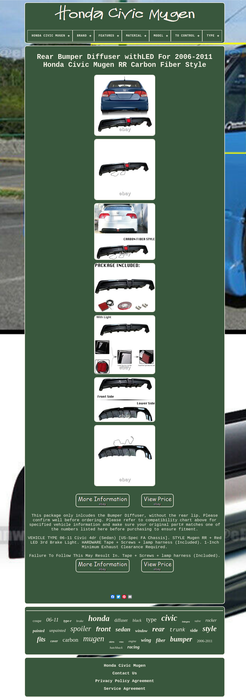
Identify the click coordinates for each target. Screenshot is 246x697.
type (151, 619)
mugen (93, 638)
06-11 (52, 620)
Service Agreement (124, 688)
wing (146, 640)
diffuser (121, 620)
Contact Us (124, 673)
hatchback (116, 647)
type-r (67, 621)
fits (41, 639)
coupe (37, 621)
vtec (121, 641)
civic (169, 618)
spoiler (80, 628)
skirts (111, 641)
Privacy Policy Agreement (124, 681)
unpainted (57, 630)
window (141, 631)
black (137, 620)
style (210, 628)
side (194, 630)
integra (186, 621)
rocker (210, 620)
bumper (181, 639)
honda (99, 618)
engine (132, 641)
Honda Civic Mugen (124, 665)
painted (38, 631)
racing (133, 646)
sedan (123, 629)
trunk (177, 630)
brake (80, 621)
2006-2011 (204, 641)
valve (198, 621)
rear (158, 629)
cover (54, 641)
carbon (70, 640)
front (103, 629)
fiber (160, 640)
